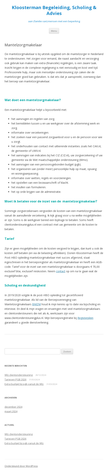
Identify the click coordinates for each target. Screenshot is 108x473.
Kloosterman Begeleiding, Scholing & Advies (54, 10)
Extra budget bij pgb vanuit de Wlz (24, 384)
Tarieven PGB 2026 (15, 379)
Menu (54, 30)
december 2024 (13, 406)
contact (60, 271)
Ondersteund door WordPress (21, 466)
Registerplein (85, 318)
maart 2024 (11, 411)
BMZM (36, 304)
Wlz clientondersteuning (19, 375)
